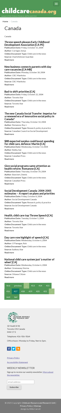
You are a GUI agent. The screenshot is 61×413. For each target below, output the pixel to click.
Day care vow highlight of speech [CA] (26, 237)
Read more (9, 60)
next (8, 297)
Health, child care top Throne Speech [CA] (28, 215)
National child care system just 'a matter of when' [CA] (29, 261)
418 (23, 291)
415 (47, 285)
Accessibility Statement (17, 362)
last (15, 297)
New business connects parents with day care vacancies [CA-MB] (27, 68)
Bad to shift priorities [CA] (19, 91)
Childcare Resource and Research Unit (38, 403)
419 (30, 291)
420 (38, 291)
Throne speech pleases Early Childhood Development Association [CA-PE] (26, 43)
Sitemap (37, 406)
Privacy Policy (13, 358)
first (8, 285)
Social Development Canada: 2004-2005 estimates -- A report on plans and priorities (29, 192)
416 (8, 291)
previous (18, 285)
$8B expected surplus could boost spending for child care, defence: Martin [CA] (29, 142)
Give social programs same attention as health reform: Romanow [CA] (27, 167)
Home (5, 21)
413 (33, 285)
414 (40, 285)
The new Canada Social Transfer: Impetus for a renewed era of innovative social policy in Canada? (30, 116)
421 (45, 291)
